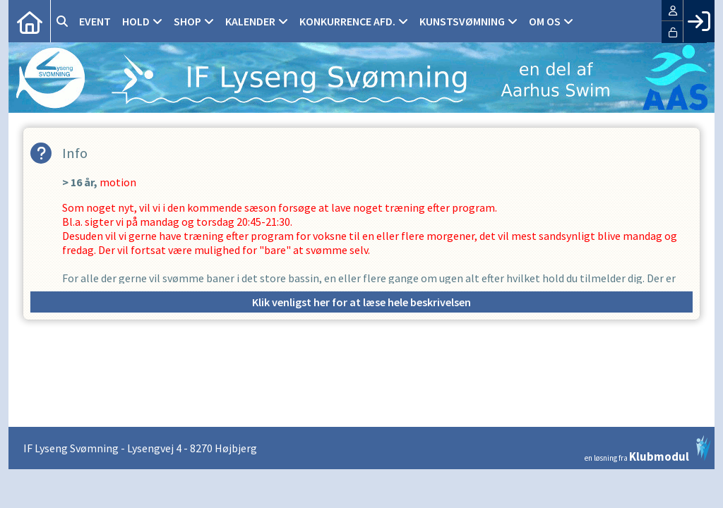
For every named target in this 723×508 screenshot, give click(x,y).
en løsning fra (648, 448)
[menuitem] (29, 21)
